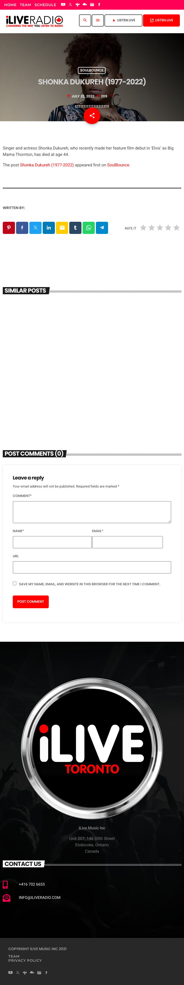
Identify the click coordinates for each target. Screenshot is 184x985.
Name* (18, 531)
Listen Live (161, 20)
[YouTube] (63, 5)
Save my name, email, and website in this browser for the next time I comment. (89, 584)
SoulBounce (118, 165)
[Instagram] (92, 5)
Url (16, 556)
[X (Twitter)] (70, 5)
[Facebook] (99, 5)
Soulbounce (91, 70)
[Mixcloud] (85, 5)
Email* (97, 531)
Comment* (22, 496)
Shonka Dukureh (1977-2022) (47, 165)
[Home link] (34, 20)
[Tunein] (77, 5)
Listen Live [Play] (123, 20)
